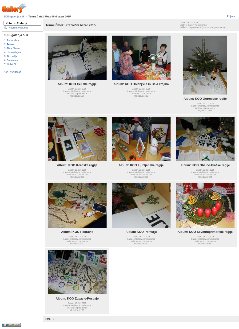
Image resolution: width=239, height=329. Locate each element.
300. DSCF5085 (12, 72)
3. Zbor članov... (13, 48)
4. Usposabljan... (13, 52)
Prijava (231, 16)
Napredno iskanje (18, 27)
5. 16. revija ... (12, 56)
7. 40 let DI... (11, 64)
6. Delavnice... (12, 60)
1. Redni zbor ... (13, 40)
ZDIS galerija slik (14, 16)
